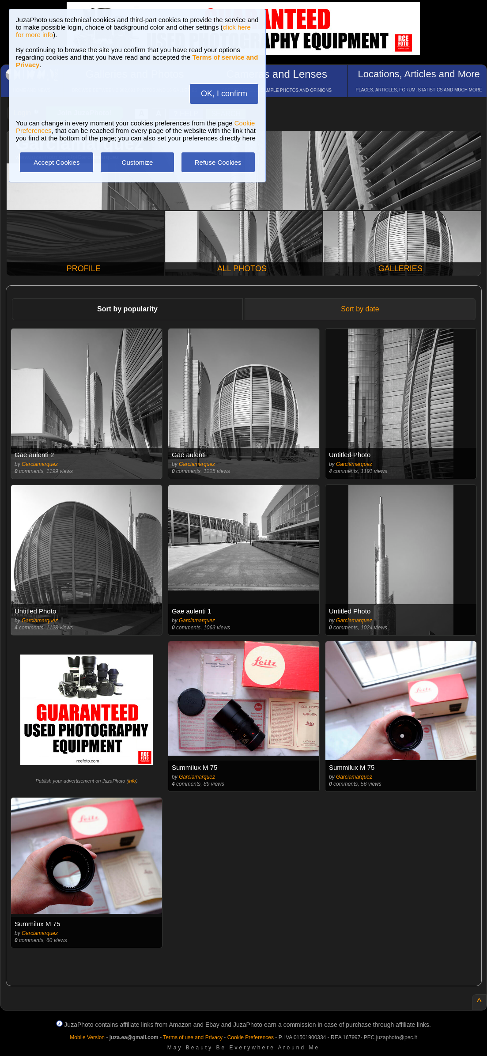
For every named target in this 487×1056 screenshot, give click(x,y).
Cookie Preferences (250, 1037)
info (132, 780)
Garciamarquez (40, 464)
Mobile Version (87, 1037)
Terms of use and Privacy (193, 1037)
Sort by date (360, 309)
